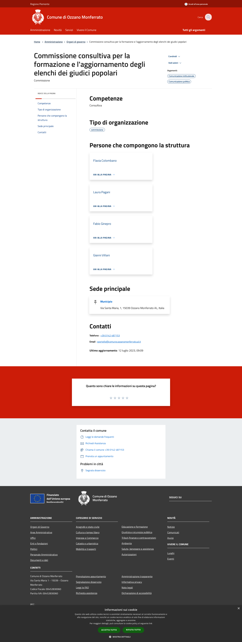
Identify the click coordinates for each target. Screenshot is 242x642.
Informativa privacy (132, 582)
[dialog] (121, 623)
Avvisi (170, 538)
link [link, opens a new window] (150, 623)
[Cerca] (208, 17)
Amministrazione (54, 42)
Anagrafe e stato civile (87, 527)
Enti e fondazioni (39, 543)
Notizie (171, 527)
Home (37, 42)
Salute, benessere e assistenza (138, 549)
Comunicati (173, 532)
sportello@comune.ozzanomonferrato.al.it (119, 341)
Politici (33, 549)
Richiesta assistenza (86, 593)
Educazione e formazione (135, 527)
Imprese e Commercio (87, 538)
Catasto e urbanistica (87, 543)
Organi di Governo (39, 527)
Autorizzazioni (129, 554)
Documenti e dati (39, 560)
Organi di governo (76, 42)
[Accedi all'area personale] (196, 4)
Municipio (106, 301)
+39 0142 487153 (110, 335)
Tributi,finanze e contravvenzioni (139, 538)
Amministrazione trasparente (137, 576)
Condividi (174, 56)
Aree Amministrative (41, 532)
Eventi (170, 559)
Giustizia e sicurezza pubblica (137, 532)
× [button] (238, 608)
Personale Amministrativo (44, 554)
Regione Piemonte (39, 4)
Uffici (33, 538)
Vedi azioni (175, 63)
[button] (121, 636)
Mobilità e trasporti (86, 549)
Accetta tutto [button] (109, 630)
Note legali (127, 587)
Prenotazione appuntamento (91, 576)
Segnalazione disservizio (88, 582)
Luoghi (170, 553)
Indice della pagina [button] (46, 93)
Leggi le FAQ (82, 587)
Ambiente (127, 543)
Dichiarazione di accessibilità (137, 593)
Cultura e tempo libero (87, 532)
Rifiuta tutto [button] (133, 629)
